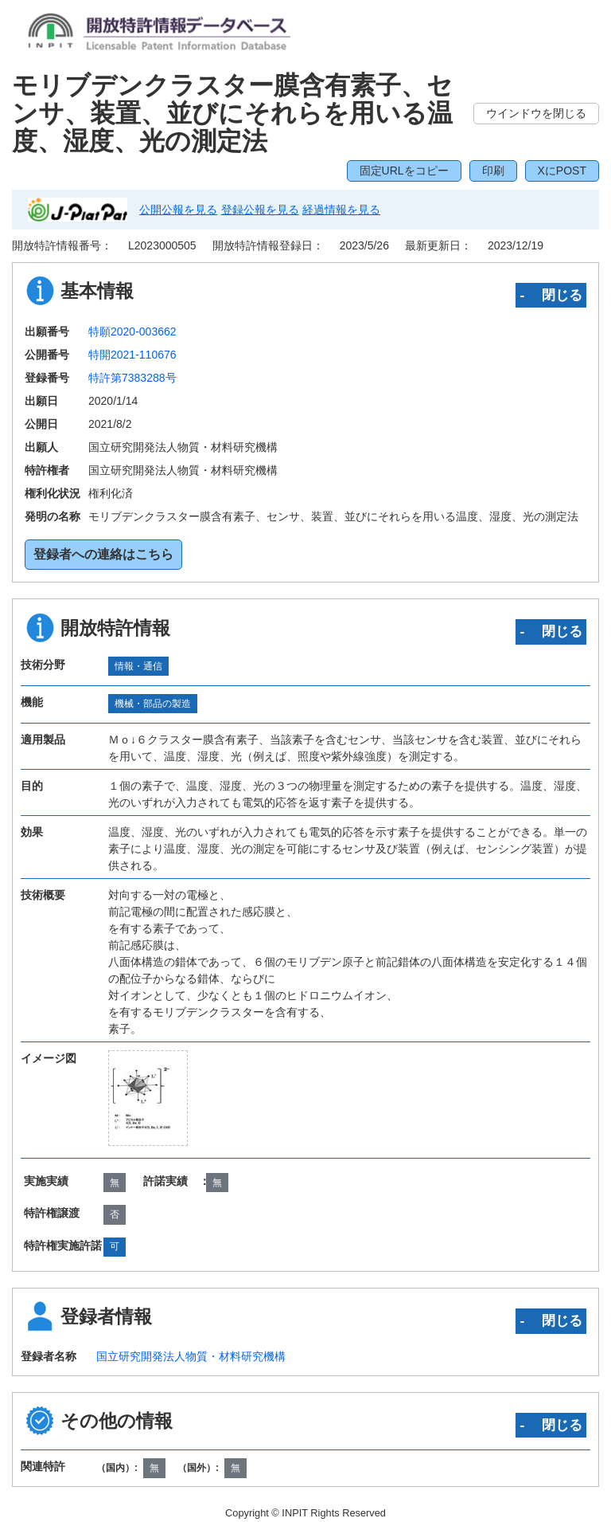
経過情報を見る (341, 209)
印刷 (493, 170)
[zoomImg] (148, 1098)
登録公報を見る (260, 209)
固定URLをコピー (404, 170)
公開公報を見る (178, 209)
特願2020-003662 (132, 331)
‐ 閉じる (551, 295)
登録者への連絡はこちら (103, 554)
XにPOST (562, 170)
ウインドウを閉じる (536, 113)
